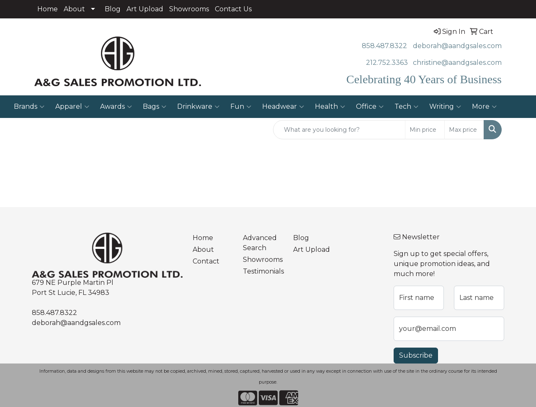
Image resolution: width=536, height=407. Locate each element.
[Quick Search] (339, 129)
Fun (240, 107)
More (484, 107)
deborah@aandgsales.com (457, 46)
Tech (406, 107)
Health (330, 107)
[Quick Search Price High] (464, 129)
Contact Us (233, 9)
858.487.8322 (384, 46)
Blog (113, 9)
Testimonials (263, 271)
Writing (445, 107)
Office (370, 107)
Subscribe (416, 355)
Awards (116, 107)
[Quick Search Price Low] (425, 129)
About (74, 9)
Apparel (72, 107)
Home (47, 9)
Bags (154, 107)
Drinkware (198, 107)
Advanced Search (260, 243)
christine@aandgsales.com (457, 63)
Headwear (283, 107)
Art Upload (144, 9)
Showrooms (189, 9)
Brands (29, 107)
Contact (206, 261)
